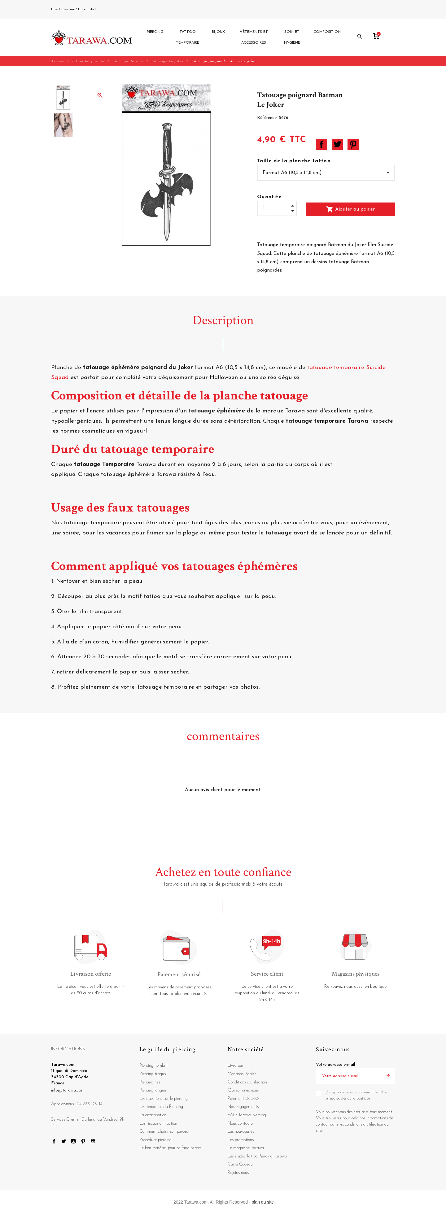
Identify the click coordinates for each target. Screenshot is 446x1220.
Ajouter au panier (350, 209)
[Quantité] (277, 208)
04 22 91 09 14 (111, 9)
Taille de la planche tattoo (294, 161)
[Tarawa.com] (91, 37)
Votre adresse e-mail (335, 1065)
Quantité (269, 197)
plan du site (263, 1202)
